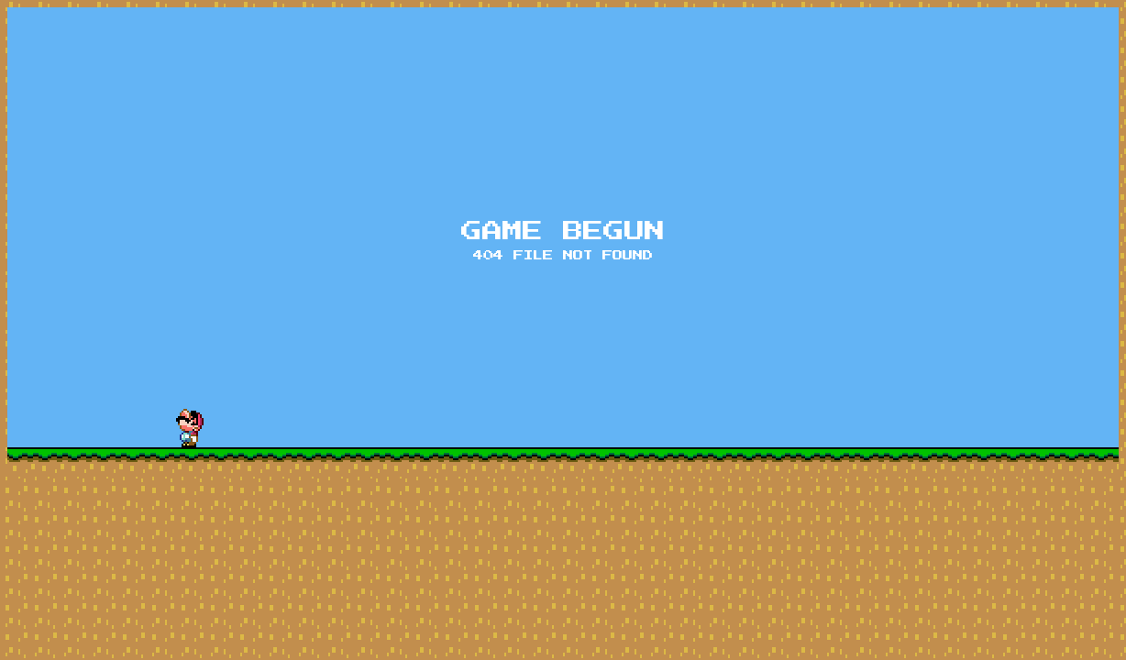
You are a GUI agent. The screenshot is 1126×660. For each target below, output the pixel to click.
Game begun (563, 232)
